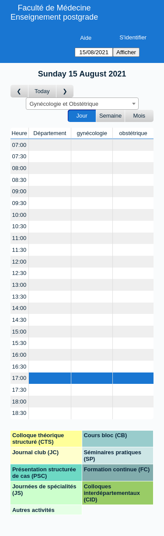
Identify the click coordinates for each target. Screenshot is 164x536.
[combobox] (82, 103)
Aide (85, 38)
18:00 (19, 401)
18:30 (19, 413)
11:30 (19, 250)
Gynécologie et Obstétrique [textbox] (64, 104)
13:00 (19, 285)
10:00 (19, 215)
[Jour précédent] (19, 91)
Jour (82, 115)
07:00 (19, 145)
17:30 (19, 389)
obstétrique (133, 133)
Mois (139, 115)
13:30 (19, 296)
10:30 (19, 226)
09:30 (19, 203)
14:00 (19, 308)
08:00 (19, 168)
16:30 (19, 366)
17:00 (19, 378)
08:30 (19, 180)
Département (49, 133)
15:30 (19, 343)
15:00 (19, 331)
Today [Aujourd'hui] (42, 91)
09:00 (19, 191)
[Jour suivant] (65, 91)
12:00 (19, 261)
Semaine (110, 115)
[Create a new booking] (50, 145)
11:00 (19, 238)
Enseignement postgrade (54, 17)
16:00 (19, 355)
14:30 (19, 320)
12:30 (19, 273)
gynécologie (92, 133)
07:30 (19, 156)
